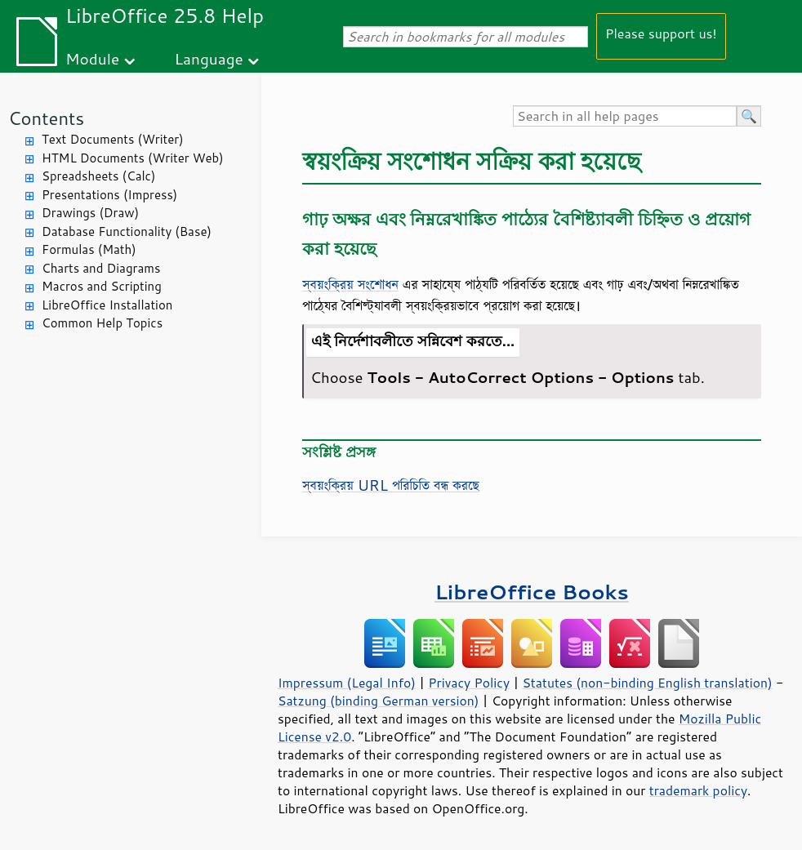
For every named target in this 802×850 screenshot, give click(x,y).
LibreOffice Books (531, 591)
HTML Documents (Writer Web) (133, 158)
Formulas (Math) (89, 249)
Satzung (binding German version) (378, 701)
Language (209, 58)
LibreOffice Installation (107, 305)
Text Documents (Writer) (113, 139)
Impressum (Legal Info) (347, 683)
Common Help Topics (102, 323)
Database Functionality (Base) (127, 231)
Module (92, 58)
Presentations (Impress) (109, 194)
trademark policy (698, 790)
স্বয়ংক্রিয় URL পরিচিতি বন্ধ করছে (390, 485)
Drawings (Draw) (90, 212)
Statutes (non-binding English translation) (647, 683)
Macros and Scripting (102, 286)
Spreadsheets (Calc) (98, 176)
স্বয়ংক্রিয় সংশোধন (350, 284)
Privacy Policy (469, 683)
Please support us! (661, 33)
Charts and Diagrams (101, 268)
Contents (46, 118)
